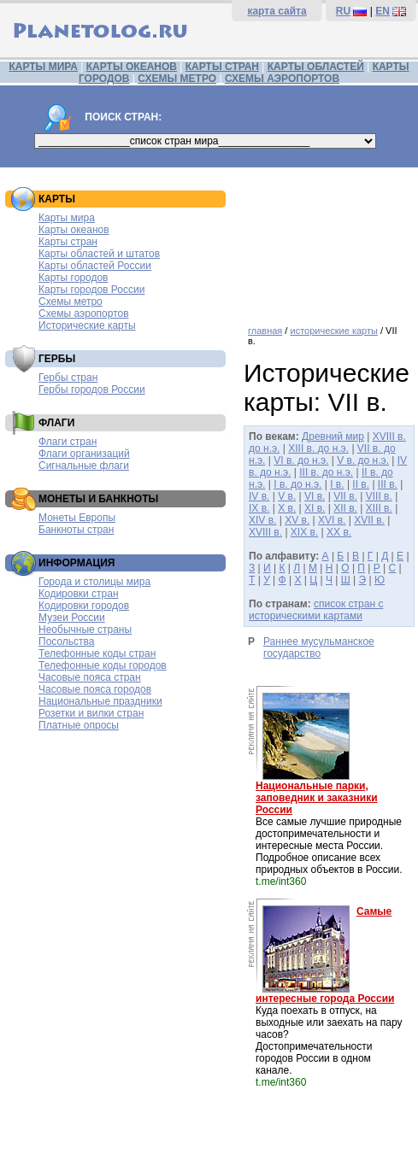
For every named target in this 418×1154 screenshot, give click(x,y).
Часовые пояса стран (89, 677)
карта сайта (276, 11)
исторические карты (333, 330)
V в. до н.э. (363, 460)
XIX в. (304, 532)
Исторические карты (87, 325)
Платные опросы (78, 725)
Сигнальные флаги (83, 466)
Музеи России (71, 618)
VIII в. (379, 496)
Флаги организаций (84, 454)
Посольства (66, 641)
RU (343, 11)
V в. (287, 496)
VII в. (345, 496)
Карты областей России (94, 266)
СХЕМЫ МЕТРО (177, 79)
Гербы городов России (91, 389)
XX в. (339, 532)
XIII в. (379, 508)
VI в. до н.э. (301, 460)
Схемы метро (70, 302)
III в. (387, 484)
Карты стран (67, 242)
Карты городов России (91, 290)
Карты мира (66, 218)
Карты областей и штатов (99, 254)
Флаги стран (67, 442)
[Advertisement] (326, 240)
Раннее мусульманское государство (318, 647)
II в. (360, 484)
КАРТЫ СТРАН (222, 67)
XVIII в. (265, 532)
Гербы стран (67, 378)
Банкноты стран (76, 530)
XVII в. (369, 520)
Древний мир (333, 436)
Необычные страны (85, 630)
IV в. (259, 496)
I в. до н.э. (297, 484)
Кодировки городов (83, 606)
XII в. (345, 508)
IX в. (259, 508)
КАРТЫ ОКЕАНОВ (131, 67)
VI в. (314, 496)
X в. (287, 508)
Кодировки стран (78, 594)
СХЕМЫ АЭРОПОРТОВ (282, 79)
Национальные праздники (100, 701)
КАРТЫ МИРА (43, 67)
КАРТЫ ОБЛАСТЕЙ (316, 67)
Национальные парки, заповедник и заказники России (317, 798)
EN (382, 11)
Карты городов (73, 278)
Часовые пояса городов (94, 689)
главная (265, 330)
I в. (337, 484)
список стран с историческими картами (316, 610)
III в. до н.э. (326, 472)
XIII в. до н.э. (318, 448)
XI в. (314, 508)
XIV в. (262, 520)
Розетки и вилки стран (91, 713)
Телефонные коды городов (102, 665)
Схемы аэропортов (83, 313)
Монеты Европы (76, 518)
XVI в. (331, 520)
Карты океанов (73, 230)
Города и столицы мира (94, 582)
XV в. (297, 520)
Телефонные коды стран (97, 653)
